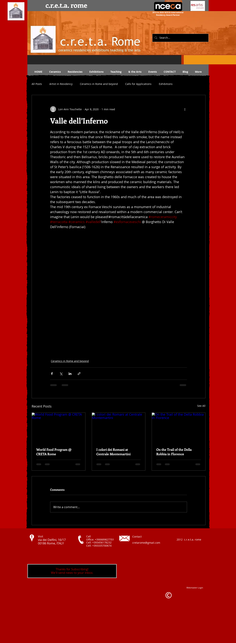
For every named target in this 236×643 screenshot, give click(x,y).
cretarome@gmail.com (146, 542)
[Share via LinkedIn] (70, 373)
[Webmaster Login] (195, 588)
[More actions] (185, 109)
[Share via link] (79, 373)
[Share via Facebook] (52, 373)
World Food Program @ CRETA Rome (53, 451)
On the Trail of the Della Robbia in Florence (174, 451)
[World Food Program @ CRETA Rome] (58, 428)
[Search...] (180, 38)
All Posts (37, 84)
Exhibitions (166, 84)
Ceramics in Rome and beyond (99, 84)
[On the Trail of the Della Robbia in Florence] (178, 428)
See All (201, 406)
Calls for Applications (138, 84)
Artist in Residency (61, 84)
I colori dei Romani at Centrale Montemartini (113, 451)
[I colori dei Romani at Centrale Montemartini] (118, 428)
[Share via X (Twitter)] (61, 373)
